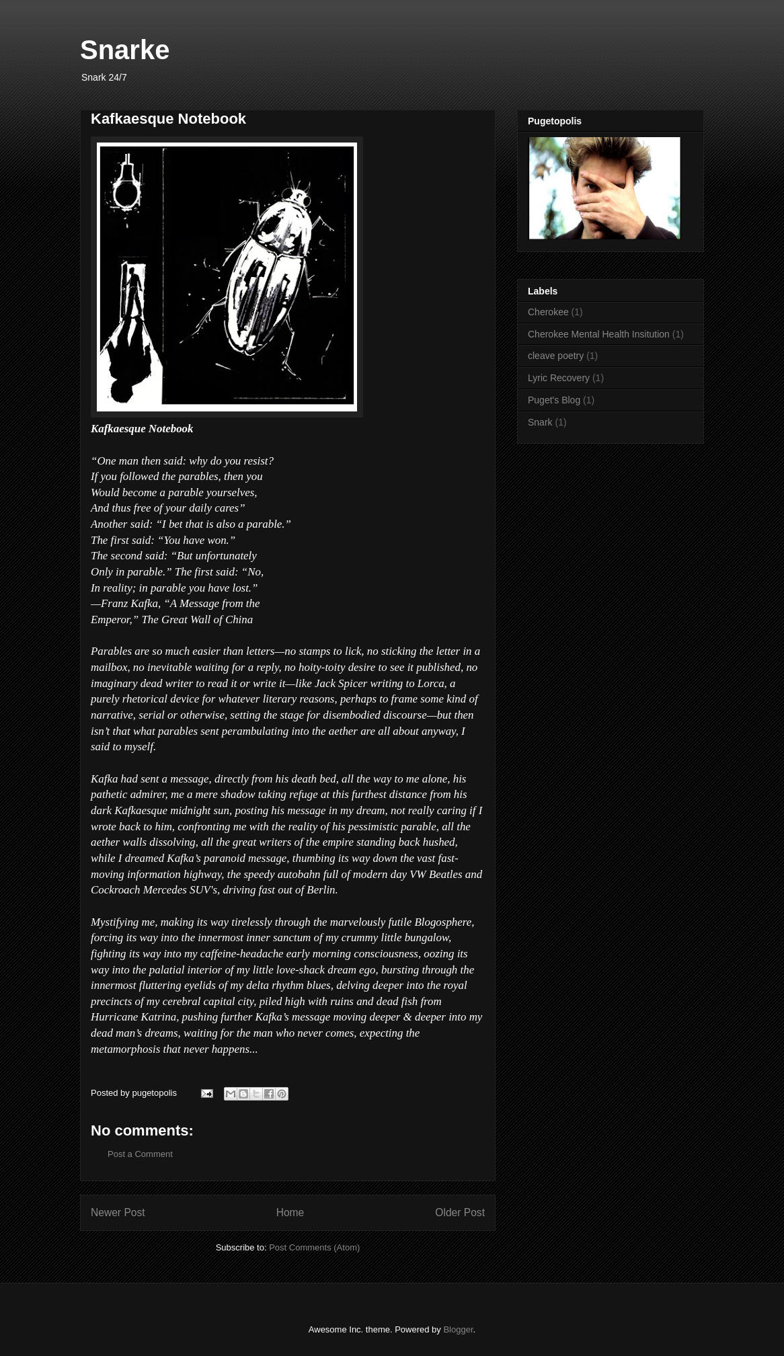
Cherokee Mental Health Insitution (599, 334)
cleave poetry (556, 355)
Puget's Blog (554, 400)
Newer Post (118, 1212)
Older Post (460, 1212)
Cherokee (548, 312)
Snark (540, 422)
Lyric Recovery (559, 377)
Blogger (458, 1329)
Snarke (124, 50)
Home (290, 1212)
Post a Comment (140, 1154)
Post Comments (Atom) (314, 1247)
